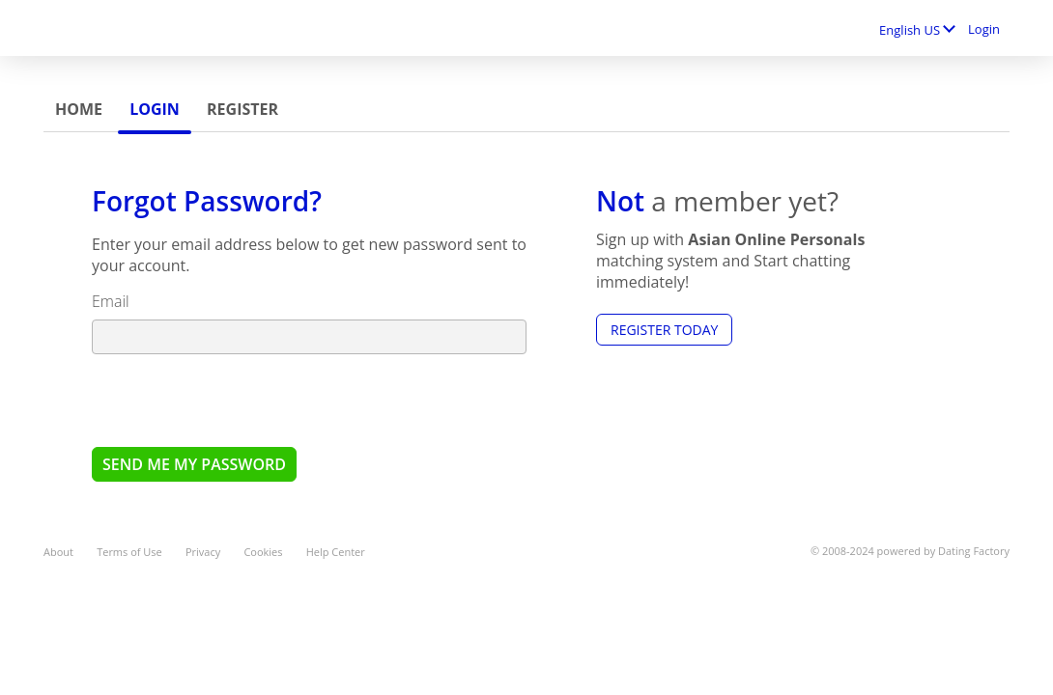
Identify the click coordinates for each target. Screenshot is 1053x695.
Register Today (664, 329)
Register (242, 109)
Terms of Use (129, 551)
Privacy (202, 551)
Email (110, 301)
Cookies (262, 551)
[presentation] (238, 399)
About (58, 551)
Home (78, 109)
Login (984, 29)
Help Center (335, 551)
